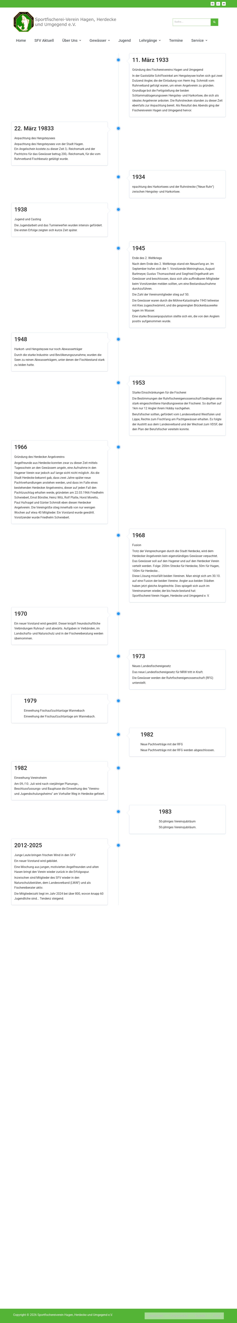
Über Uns (71, 40)
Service (199, 40)
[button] (71, 40)
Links (216, 1316)
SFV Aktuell (44, 40)
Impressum (155, 1316)
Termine (176, 40)
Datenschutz (179, 1316)
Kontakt (200, 1316)
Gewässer (100, 40)
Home (21, 40)
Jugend (124, 40)
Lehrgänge (150, 40)
